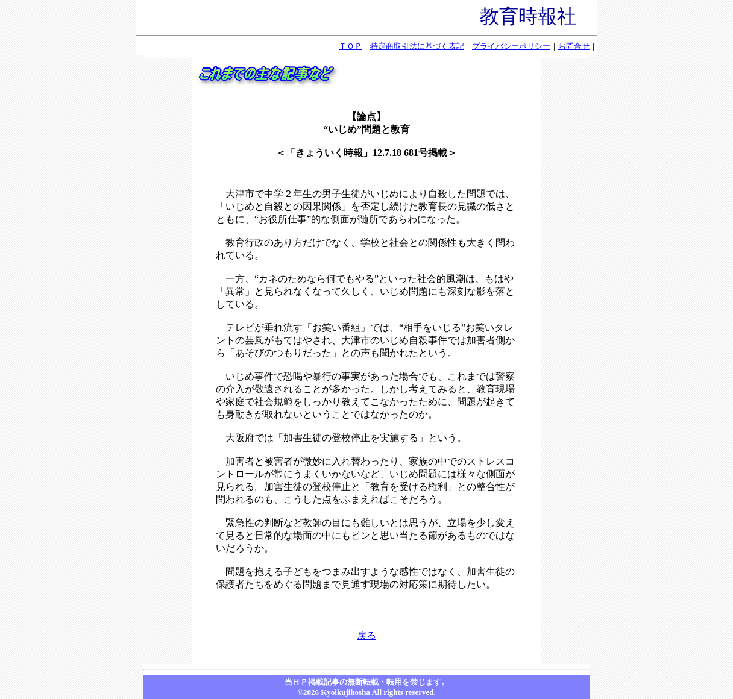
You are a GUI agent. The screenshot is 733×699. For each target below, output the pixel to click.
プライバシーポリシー (511, 46)
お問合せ (574, 46)
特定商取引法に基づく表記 (417, 46)
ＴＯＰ (350, 46)
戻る (366, 635)
